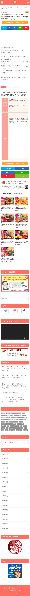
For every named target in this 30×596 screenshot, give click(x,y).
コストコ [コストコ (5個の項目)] (8, 417)
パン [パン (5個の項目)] (7, 421)
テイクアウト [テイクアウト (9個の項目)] (5, 419)
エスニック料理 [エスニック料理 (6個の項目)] (17, 415)
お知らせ (11, 587)
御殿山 (4, 87)
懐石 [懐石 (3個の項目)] (7, 428)
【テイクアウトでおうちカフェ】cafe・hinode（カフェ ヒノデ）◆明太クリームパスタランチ (14, 368)
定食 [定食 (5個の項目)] (21, 425)
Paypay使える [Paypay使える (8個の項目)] (9, 413)
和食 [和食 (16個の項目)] (8, 425)
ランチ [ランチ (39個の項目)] (16, 421)
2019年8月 (5, 505)
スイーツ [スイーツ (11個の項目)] (20, 417)
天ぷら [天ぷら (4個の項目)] (11, 425)
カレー (19, 87)
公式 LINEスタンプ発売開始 (10, 392)
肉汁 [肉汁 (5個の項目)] (10, 430)
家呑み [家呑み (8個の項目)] (24, 425)
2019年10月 (5, 496)
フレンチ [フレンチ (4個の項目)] (11, 421)
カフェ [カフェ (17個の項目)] (23, 415)
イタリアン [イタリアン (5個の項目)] (10, 415)
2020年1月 (5, 482)
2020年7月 (5, 454)
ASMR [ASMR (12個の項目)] (3, 413)
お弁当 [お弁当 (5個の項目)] (23, 413)
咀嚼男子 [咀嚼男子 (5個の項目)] (4, 425)
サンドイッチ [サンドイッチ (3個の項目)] (14, 417)
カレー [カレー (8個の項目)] (3, 417)
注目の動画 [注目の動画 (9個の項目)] (17, 428)
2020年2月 (5, 477)
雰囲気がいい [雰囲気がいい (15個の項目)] (19, 430)
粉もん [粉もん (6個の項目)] (6, 430)
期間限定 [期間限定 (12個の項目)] (11, 428)
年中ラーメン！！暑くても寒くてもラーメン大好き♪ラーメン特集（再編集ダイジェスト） (14, 377)
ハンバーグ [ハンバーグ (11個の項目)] (22, 419)
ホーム (5, 587)
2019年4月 (5, 524)
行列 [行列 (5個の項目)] (14, 430)
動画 (25, 587)
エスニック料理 (11, 87)
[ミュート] (24, 338)
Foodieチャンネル (14, 593)
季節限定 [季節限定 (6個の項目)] (17, 425)
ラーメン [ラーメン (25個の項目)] (21, 421)
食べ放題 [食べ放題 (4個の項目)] (25, 430)
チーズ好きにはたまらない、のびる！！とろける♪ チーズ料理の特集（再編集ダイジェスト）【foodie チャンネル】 (14, 399)
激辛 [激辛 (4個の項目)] (25, 428)
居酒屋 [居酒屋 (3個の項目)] (3, 428)
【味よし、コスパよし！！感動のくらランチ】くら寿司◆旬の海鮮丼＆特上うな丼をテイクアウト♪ (14, 386)
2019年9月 (5, 500)
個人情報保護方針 (12, 590)
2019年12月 (5, 486)
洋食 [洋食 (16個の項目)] (22, 428)
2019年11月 (5, 491)
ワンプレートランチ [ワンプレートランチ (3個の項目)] (6, 423)
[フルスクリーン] (26, 338)
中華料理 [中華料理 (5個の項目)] (14, 423)
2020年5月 (5, 463)
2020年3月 (5, 472)
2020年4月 (5, 468)
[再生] (3, 338)
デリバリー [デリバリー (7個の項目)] (16, 419)
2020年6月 (5, 458)
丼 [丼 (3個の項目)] (17, 423)
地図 (9, 588)
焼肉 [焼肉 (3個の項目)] (3, 430)
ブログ (5, 588)
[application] (15, 332)
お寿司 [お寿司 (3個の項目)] (19, 413)
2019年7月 (5, 510)
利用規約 (20, 590)
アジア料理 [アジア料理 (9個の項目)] (4, 415)
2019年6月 (5, 514)
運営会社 (14, 588)
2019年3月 (5, 528)
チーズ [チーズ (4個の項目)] (25, 417)
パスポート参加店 (18, 587)
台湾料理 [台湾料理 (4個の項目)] (21, 423)
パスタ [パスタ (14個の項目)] (3, 421)
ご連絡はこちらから (22, 588)
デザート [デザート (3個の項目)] (11, 419)
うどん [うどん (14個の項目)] (15, 413)
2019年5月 (5, 519)
